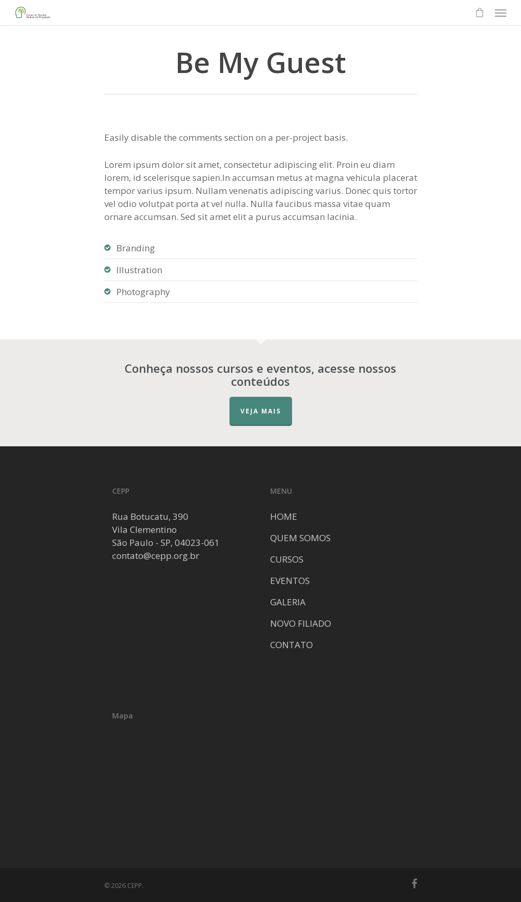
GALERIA (288, 602)
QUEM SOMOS (300, 538)
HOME (283, 516)
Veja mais (260, 411)
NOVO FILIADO (300, 623)
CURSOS (287, 559)
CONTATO (291, 645)
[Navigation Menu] (500, 12)
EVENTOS (290, 581)
